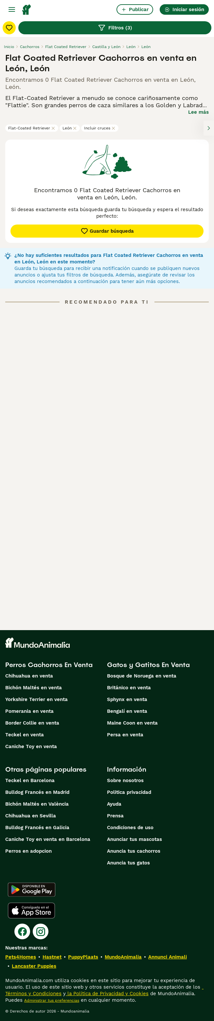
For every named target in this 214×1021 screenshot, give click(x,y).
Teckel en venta (24, 735)
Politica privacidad (129, 792)
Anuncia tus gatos (128, 863)
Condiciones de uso (130, 827)
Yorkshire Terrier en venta (36, 699)
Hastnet (52, 957)
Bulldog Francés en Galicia (37, 827)
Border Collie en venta (32, 723)
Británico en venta (129, 688)
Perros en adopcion (28, 851)
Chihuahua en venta (29, 676)
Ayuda (114, 804)
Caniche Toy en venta (31, 746)
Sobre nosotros (125, 780)
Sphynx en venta (127, 699)
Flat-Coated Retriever (31, 128)
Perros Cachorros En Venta (49, 665)
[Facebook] (22, 931)
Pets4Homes (20, 957)
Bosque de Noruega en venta (141, 676)
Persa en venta (125, 735)
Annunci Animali (167, 957)
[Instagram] (40, 931)
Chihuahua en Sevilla (30, 816)
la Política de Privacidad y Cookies (107, 993)
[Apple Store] (31, 910)
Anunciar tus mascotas (134, 839)
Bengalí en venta (127, 711)
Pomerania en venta (29, 711)
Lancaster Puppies (34, 966)
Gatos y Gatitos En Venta (148, 665)
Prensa (115, 816)
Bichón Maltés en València (37, 804)
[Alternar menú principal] (11, 9)
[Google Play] (31, 889)
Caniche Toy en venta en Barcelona (47, 839)
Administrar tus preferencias (51, 1000)
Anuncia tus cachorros (133, 851)
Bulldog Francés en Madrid (37, 792)
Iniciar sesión (184, 9)
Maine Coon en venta (132, 723)
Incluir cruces (100, 128)
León (69, 128)
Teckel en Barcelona (30, 780)
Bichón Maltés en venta (33, 688)
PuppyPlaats (83, 957)
